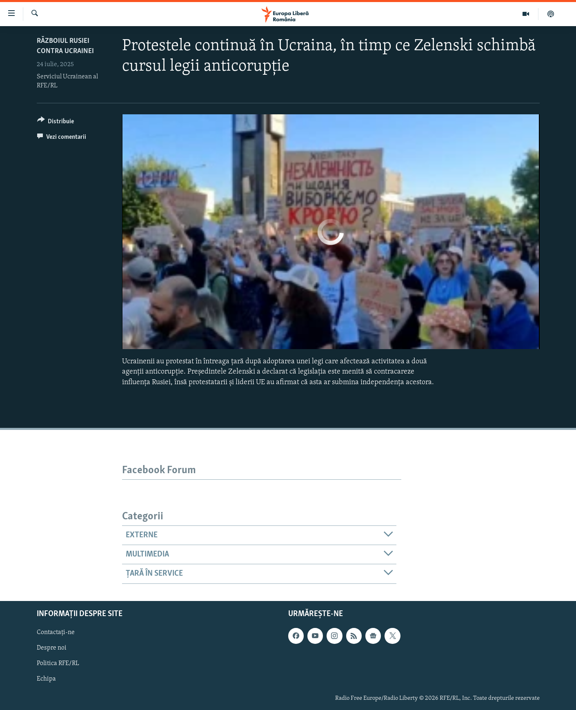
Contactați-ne (56, 632)
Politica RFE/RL (58, 663)
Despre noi (52, 648)
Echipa (46, 679)
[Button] (55, 122)
